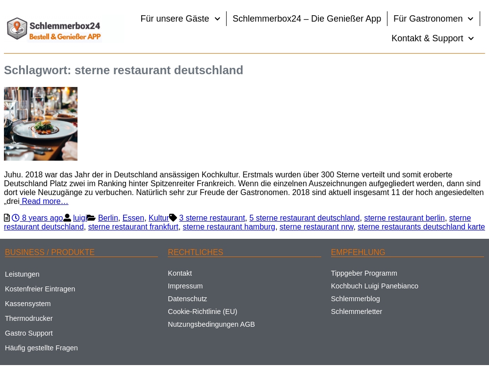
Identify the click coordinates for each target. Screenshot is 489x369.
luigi (80, 218)
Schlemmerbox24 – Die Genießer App (306, 19)
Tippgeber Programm (364, 273)
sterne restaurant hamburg (229, 227)
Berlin (108, 218)
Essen (133, 218)
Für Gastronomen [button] (433, 19)
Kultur (159, 218)
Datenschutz (187, 299)
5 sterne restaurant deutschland (304, 218)
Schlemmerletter (357, 311)
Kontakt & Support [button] (432, 38)
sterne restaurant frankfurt (133, 227)
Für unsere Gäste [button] (181, 19)
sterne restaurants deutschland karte (421, 227)
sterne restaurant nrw (316, 227)
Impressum (185, 286)
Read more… (44, 201)
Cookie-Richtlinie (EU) (202, 311)
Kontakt (180, 273)
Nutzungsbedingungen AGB (211, 324)
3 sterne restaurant (212, 218)
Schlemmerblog (355, 299)
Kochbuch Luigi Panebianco (374, 286)
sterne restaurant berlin (404, 218)
